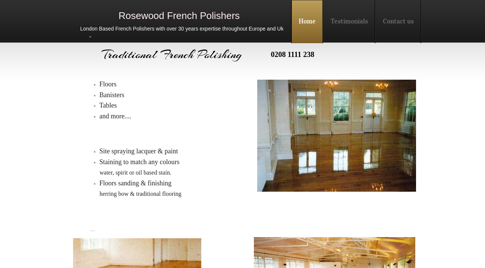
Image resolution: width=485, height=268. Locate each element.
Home (307, 21)
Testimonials (349, 21)
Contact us (398, 21)
